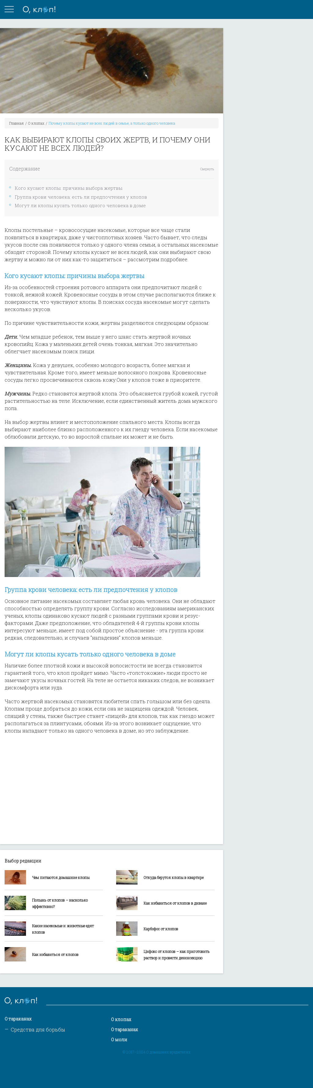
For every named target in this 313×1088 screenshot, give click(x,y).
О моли (119, 1039)
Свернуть (207, 169)
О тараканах (18, 1019)
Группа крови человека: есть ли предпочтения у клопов (81, 197)
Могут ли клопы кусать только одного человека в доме (80, 205)
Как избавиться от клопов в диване (175, 903)
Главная (16, 123)
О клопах (36, 123)
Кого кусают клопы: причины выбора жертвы (68, 188)
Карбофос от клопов (161, 928)
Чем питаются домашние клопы (61, 877)
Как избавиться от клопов (55, 954)
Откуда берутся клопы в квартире (174, 877)
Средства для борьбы (38, 1029)
